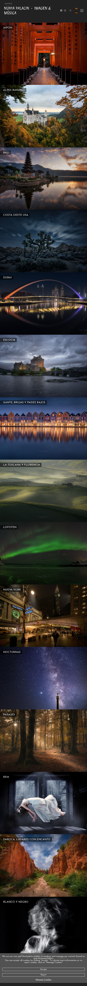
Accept (43, 969)
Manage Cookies (43, 980)
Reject (44, 975)
